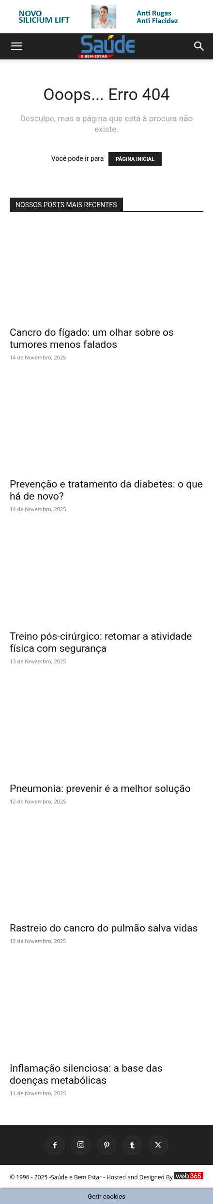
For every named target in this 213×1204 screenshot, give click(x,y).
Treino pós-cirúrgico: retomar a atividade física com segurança (101, 642)
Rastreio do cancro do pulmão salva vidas (104, 928)
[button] (16, 46)
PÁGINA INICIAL (135, 159)
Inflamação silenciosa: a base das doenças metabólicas (86, 1074)
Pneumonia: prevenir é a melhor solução (100, 788)
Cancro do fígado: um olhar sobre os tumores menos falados (92, 338)
